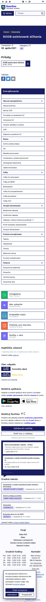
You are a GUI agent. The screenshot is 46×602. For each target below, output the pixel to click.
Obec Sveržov (29, 594)
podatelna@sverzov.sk (36, 566)
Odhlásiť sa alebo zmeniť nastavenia (23, 429)
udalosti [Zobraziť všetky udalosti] (16, 347)
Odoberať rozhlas (23, 420)
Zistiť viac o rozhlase (23, 425)
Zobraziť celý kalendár (9, 371)
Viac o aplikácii (6, 398)
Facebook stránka (35, 568)
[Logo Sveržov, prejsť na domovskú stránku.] (23, 7)
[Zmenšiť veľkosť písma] (26, 1)
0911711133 (35, 564)
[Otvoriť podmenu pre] (42, 92)
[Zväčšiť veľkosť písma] (29, 1)
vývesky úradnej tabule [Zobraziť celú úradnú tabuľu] (21, 514)
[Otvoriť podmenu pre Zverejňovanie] (42, 88)
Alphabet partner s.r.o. (32, 591)
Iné (22, 40)
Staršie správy (8, 464)
